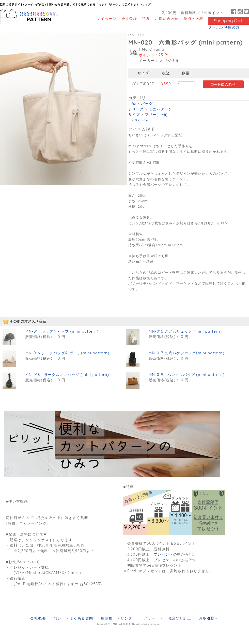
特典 (146, 18)
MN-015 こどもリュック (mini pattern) (185, 331)
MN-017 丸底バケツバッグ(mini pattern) (186, 353)
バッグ (147, 103)
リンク (126, 618)
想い (58, 618)
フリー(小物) (156, 114)
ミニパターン (161, 109)
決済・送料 (193, 18)
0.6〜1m (142, 120)
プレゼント (163, 554)
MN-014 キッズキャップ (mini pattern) (62, 331)
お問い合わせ (167, 18)
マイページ (106, 18)
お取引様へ (209, 618)
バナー (150, 618)
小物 (132, 103)
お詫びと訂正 (179, 618)
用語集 (107, 618)
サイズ (134, 114)
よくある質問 (81, 618)
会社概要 (38, 618)
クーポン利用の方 (224, 27)
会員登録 (129, 18)
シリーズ (136, 109)
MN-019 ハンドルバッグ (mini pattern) (187, 374)
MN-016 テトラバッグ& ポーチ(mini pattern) (67, 353)
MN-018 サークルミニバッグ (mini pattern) (67, 374)
